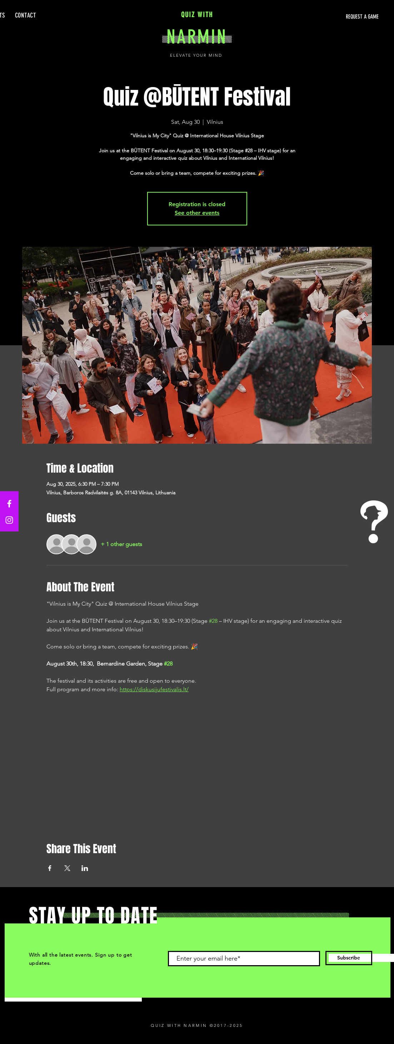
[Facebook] (9, 504)
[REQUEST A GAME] (311, 17)
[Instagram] (9, 520)
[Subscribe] (348, 958)
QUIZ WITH (197, 14)
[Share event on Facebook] (49, 868)
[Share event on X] (67, 868)
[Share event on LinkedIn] (84, 868)
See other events (197, 212)
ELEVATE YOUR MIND (197, 55)
